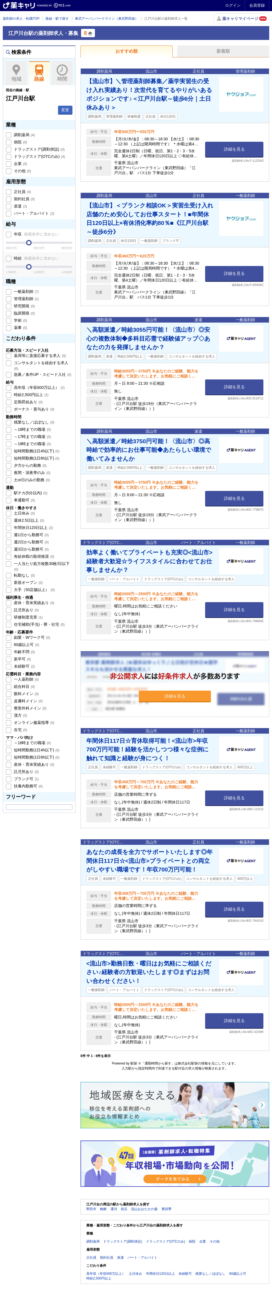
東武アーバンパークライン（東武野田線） (106, 19)
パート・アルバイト (33, 213)
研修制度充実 (28, 617)
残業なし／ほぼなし (33, 422)
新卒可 (22, 659)
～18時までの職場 (32, 444)
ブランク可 (26, 779)
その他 (22, 171)
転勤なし (24, 575)
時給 (36, 258)
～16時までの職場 (32, 429)
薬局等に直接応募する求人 (39, 355)
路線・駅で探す (57, 19)
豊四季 (167, 1209)
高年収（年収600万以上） (39, 387)
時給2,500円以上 (31, 394)
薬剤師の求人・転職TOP (21, 19)
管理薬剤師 (26, 298)
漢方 (20, 715)
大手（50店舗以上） (34, 589)
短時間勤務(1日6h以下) (36, 458)
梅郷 (103, 1209)
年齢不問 (24, 652)
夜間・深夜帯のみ (32, 472)
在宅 (20, 730)
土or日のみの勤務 (31, 480)
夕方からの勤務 (30, 465)
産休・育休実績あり (33, 602)
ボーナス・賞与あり (33, 409)
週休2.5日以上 (28, 520)
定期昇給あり (28, 402)
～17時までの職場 (32, 436)
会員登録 (257, 5)
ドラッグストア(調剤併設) (39, 149)
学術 (20, 320)
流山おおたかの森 (144, 1209)
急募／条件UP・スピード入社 (42, 374)
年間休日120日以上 (33, 527)
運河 (113, 1209)
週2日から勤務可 (31, 542)
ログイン (233, 5)
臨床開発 (24, 313)
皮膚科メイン (28, 701)
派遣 (20, 206)
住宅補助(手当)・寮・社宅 (39, 624)
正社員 (22, 191)
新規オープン (28, 582)
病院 (20, 142)
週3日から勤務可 (31, 549)
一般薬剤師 (26, 291)
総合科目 (24, 686)
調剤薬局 (24, 135)
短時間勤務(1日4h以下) (36, 451)
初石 (124, 1209)
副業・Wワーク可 (31, 637)
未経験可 (24, 666)
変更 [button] (65, 110)
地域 (16, 73)
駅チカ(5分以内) (30, 493)
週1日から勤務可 (31, 535)
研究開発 (24, 306)
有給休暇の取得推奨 (33, 556)
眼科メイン (26, 693)
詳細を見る (234, 149)
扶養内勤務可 (28, 786)
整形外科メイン (30, 708)
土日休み (24, 513)
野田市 (91, 1209)
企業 (20, 163)
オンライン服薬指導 (33, 722)
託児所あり (26, 610)
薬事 (20, 327)
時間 (62, 73)
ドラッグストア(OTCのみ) (39, 156)
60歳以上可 (26, 644)
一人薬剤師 (26, 679)
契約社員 (24, 199)
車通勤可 (24, 500)
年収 (36, 234)
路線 (39, 73)
